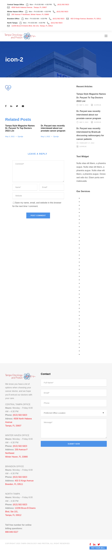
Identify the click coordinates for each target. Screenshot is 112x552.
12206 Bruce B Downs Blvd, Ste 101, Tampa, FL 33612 (32, 26)
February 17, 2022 (86, 143)
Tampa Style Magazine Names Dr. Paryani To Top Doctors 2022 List (20, 128)
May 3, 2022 (10, 136)
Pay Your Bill (98, 548)
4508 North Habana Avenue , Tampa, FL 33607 (29, 7)
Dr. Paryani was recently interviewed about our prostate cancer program (53, 128)
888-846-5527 (11, 532)
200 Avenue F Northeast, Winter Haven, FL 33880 (30, 14)
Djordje (20, 136)
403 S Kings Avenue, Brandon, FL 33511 (86, 19)
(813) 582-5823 (63, 4)
